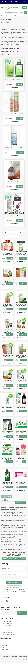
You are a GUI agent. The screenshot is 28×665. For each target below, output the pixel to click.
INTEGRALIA (17, 558)
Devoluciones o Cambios (7, 623)
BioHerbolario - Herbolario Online (9, 625)
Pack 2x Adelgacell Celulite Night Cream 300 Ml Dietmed (7, 331)
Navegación (2, 8)
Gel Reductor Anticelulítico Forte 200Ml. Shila (14, 114)
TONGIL (23, 558)
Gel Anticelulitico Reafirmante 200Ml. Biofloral (14, 148)
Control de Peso (4, 640)
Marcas (2, 647)
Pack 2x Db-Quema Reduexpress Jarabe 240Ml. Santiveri (7, 280)
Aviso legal (4, 627)
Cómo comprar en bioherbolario (9, 634)
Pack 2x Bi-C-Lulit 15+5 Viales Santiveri (20, 279)
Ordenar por (3, 232)
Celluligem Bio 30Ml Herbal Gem (21, 457)
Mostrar (2, 236)
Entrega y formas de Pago (7, 621)
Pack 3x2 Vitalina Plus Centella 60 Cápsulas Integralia (7, 458)
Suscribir (22, 613)
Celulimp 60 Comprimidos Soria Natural (14, 216)
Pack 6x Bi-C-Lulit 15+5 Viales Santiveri (7, 356)
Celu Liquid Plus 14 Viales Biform (20, 483)
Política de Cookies (6, 630)
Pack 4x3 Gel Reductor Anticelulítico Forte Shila (7, 254)
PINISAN (5, 558)
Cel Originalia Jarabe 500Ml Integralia (21, 407)
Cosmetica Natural (5, 645)
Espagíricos (3, 643)
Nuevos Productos (5, 649)
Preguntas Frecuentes (7, 632)
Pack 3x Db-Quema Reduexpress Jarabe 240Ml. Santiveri (7, 382)
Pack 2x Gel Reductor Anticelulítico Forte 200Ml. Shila (7, 305)
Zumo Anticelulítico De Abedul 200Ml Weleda (7, 483)
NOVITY (10, 558)
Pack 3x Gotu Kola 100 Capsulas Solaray (21, 254)
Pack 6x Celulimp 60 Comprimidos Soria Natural (21, 382)
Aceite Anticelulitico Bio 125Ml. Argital (14, 181)
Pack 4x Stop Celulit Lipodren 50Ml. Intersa (7, 407)
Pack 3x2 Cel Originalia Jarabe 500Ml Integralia (7, 433)
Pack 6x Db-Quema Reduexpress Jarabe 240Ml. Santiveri (21, 331)
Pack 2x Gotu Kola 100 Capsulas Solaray (21, 305)
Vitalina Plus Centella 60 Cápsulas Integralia (21, 432)
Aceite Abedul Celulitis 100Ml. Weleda (14, 79)
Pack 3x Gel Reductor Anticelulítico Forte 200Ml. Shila (21, 356)
